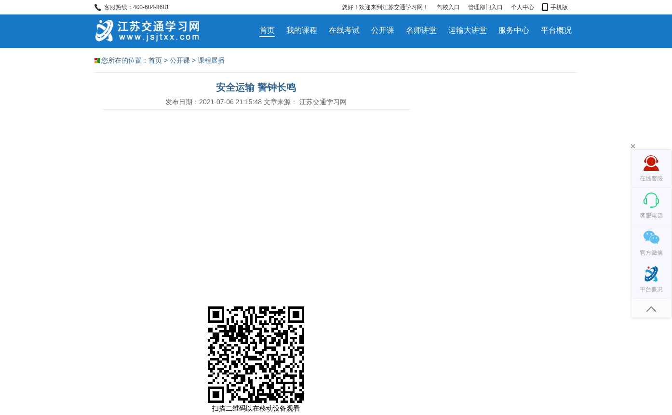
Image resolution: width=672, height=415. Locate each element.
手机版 (555, 7)
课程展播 (211, 60)
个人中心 (522, 7)
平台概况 (556, 30)
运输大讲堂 (467, 30)
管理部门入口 (485, 7)
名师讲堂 (421, 30)
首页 (267, 30)
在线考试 (344, 30)
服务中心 (513, 30)
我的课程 (301, 30)
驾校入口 (448, 7)
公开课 (382, 30)
